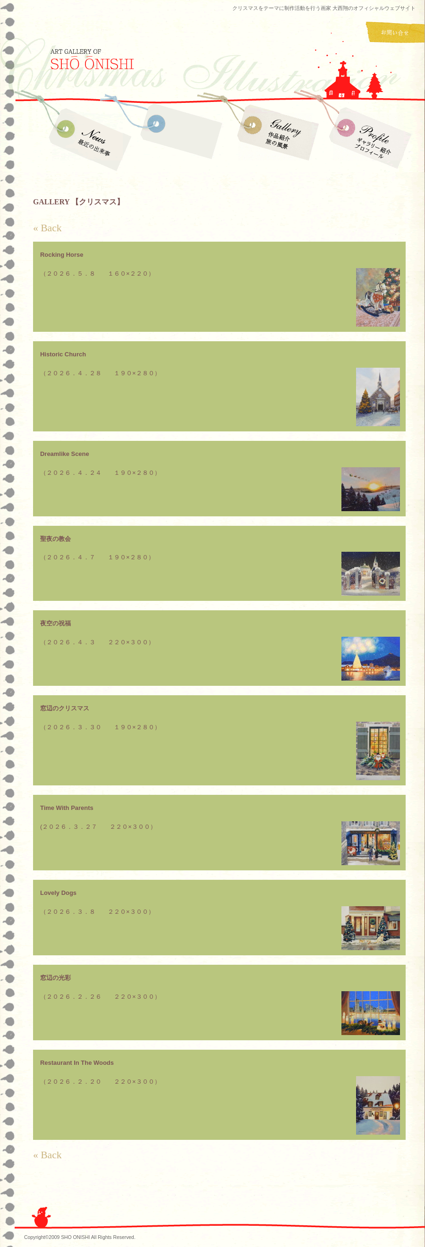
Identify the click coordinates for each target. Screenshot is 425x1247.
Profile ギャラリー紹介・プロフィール (368, 136)
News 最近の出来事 (87, 136)
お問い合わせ (395, 33)
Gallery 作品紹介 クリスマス (180, 136)
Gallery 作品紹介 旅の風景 (275, 136)
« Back (47, 228)
